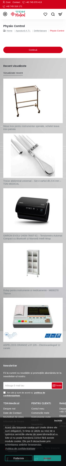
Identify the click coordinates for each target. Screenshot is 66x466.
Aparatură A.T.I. (23, 30)
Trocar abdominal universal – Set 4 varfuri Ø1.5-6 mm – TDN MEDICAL (32, 182)
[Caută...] (53, 14)
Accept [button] (47, 458)
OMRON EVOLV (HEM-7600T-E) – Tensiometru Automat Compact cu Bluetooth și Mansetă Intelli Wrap (32, 237)
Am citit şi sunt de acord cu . (24, 394)
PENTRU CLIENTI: (41, 403)
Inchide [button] (58, 420)
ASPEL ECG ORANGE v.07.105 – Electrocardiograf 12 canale (31, 346)
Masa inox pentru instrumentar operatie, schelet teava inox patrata (31, 127)
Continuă (33, 50)
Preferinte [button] (18, 458)
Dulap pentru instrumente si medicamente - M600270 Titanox (31, 292)
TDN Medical (11, 403)
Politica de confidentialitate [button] (20, 448)
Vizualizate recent (13, 72)
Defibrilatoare (40, 30)
